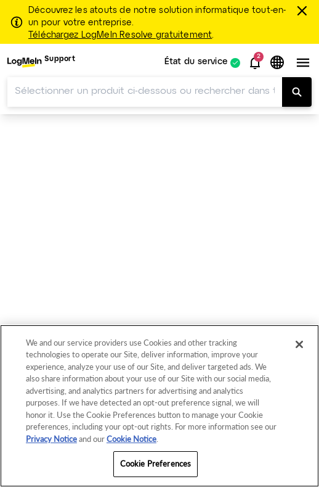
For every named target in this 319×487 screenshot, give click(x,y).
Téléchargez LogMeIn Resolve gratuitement (120, 35)
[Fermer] (304, 10)
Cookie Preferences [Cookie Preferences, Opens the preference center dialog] (155, 463)
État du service (196, 62)
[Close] (299, 344)
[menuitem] (41, 62)
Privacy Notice (51, 439)
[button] (255, 63)
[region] (159, 406)
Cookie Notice (131, 439)
